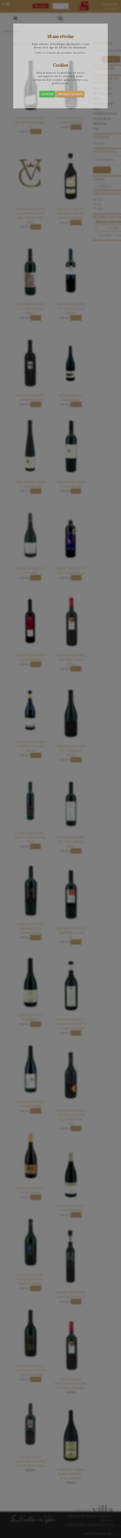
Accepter (47, 94)
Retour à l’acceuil (70, 94)
